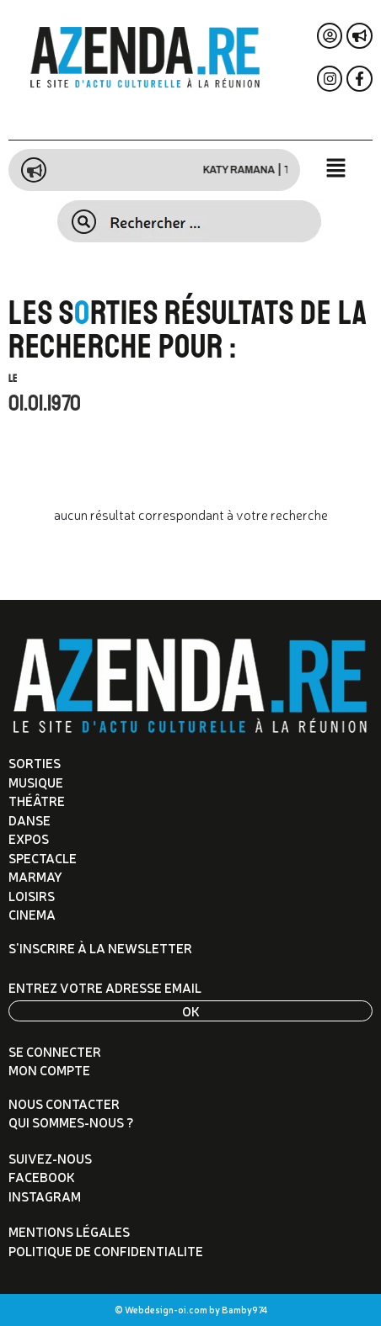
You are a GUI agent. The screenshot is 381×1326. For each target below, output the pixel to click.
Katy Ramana (248, 170)
